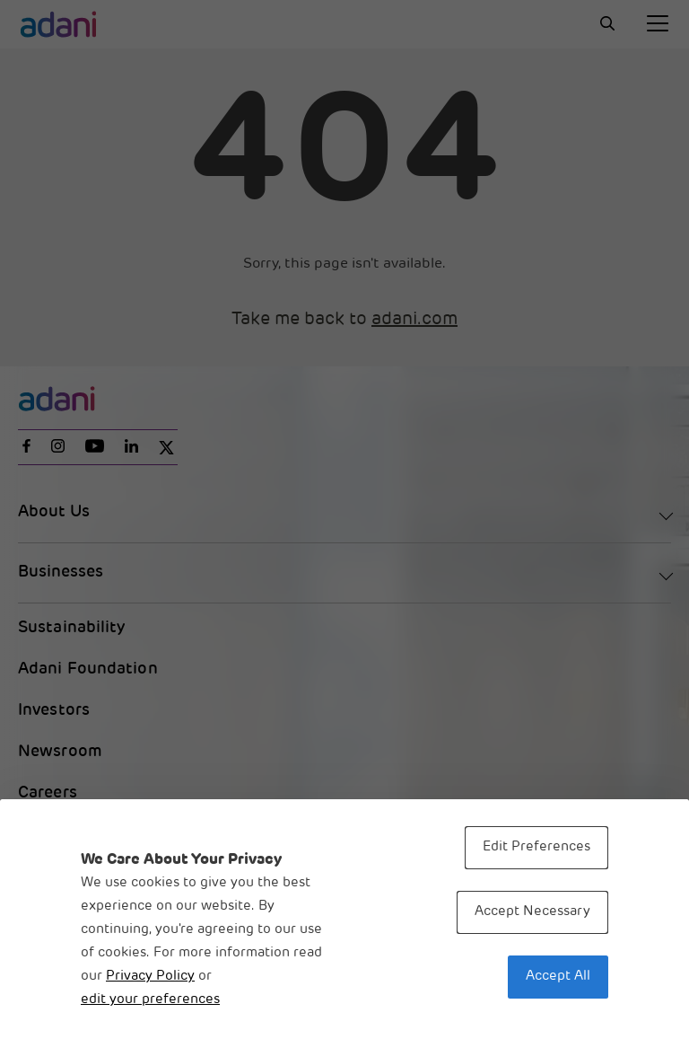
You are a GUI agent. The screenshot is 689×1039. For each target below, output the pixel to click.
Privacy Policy (150, 976)
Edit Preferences (536, 847)
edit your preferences (150, 1000)
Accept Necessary (532, 912)
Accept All (558, 976)
